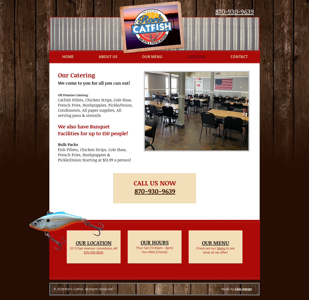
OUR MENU (215, 242)
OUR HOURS (155, 242)
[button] (197, 111)
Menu (221, 248)
